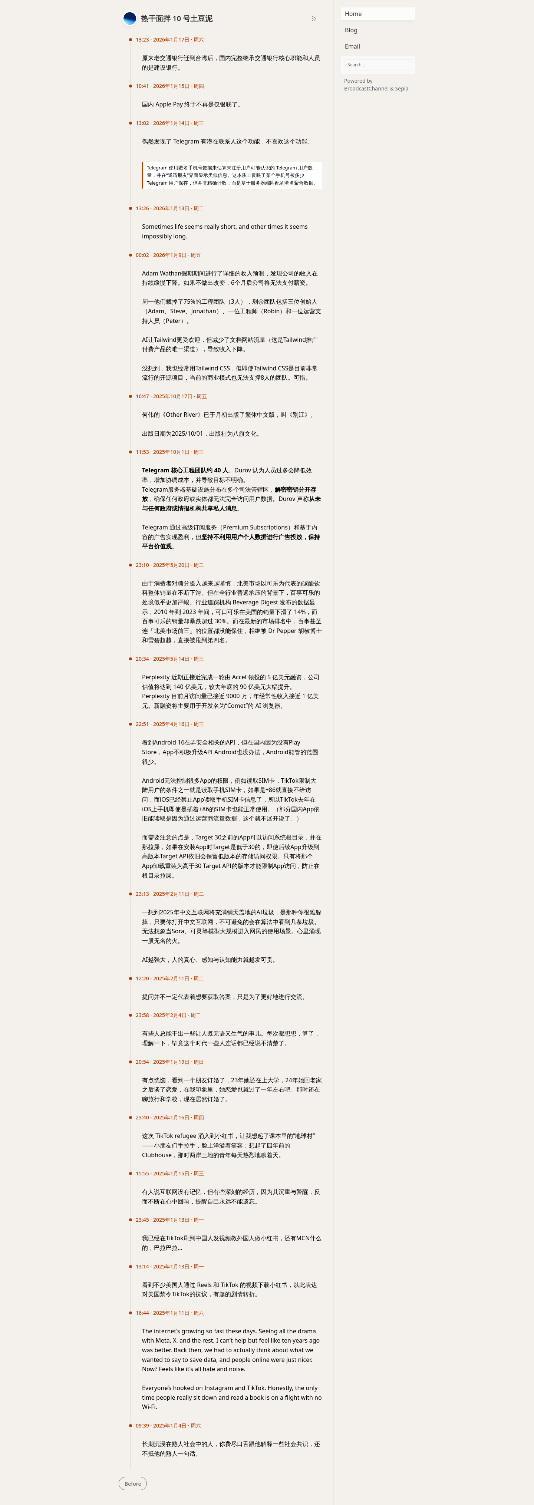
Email (352, 46)
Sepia (402, 88)
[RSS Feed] (314, 18)
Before (133, 1483)
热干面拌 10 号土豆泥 (176, 18)
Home (353, 14)
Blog (351, 30)
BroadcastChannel (367, 88)
